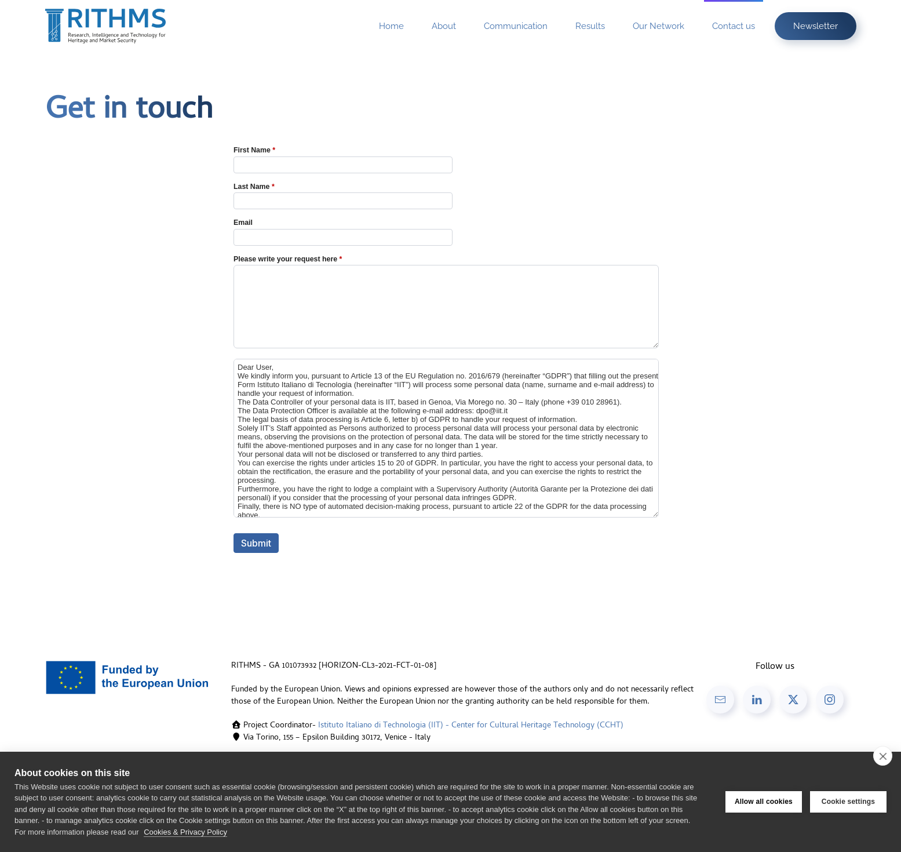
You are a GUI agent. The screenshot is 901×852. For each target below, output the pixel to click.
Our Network (658, 26)
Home (391, 26)
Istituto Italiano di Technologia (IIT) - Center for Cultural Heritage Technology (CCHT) (470, 726)
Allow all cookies (764, 802)
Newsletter (815, 26)
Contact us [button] (733, 26)
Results (590, 26)
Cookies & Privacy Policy (185, 832)
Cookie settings (848, 802)
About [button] (444, 26)
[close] (882, 756)
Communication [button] (516, 26)
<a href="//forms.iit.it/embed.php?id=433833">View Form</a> (450, 361)
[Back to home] (105, 26)
